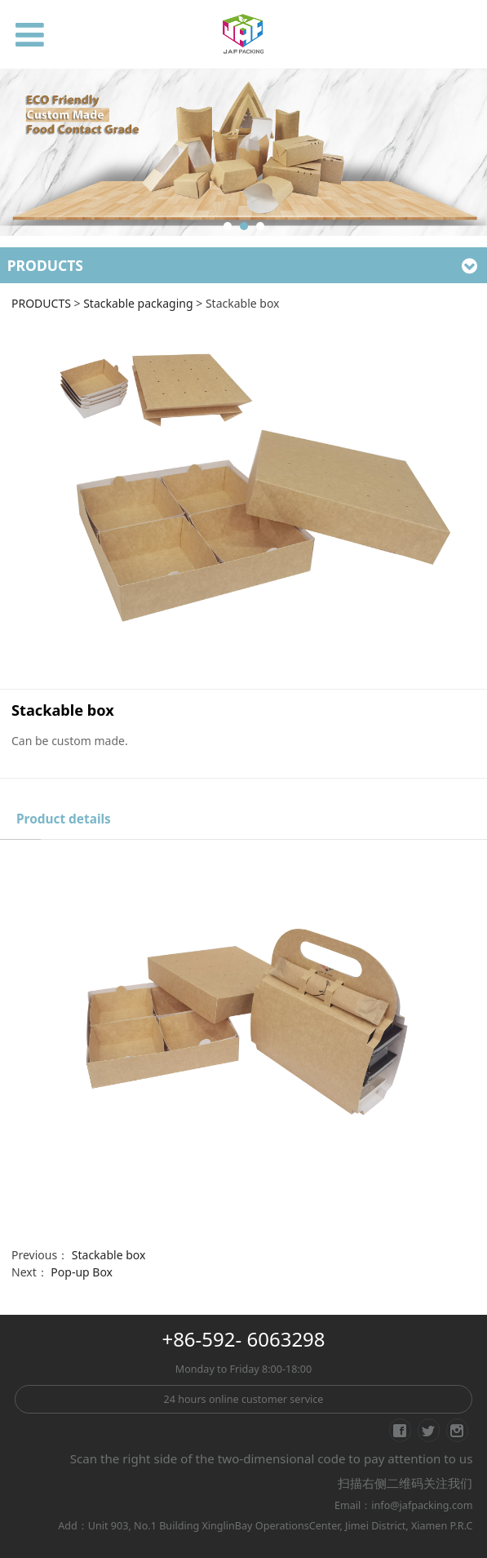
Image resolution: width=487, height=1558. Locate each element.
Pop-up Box (82, 1272)
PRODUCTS (41, 303)
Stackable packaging (138, 303)
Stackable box (109, 1255)
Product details (63, 819)
